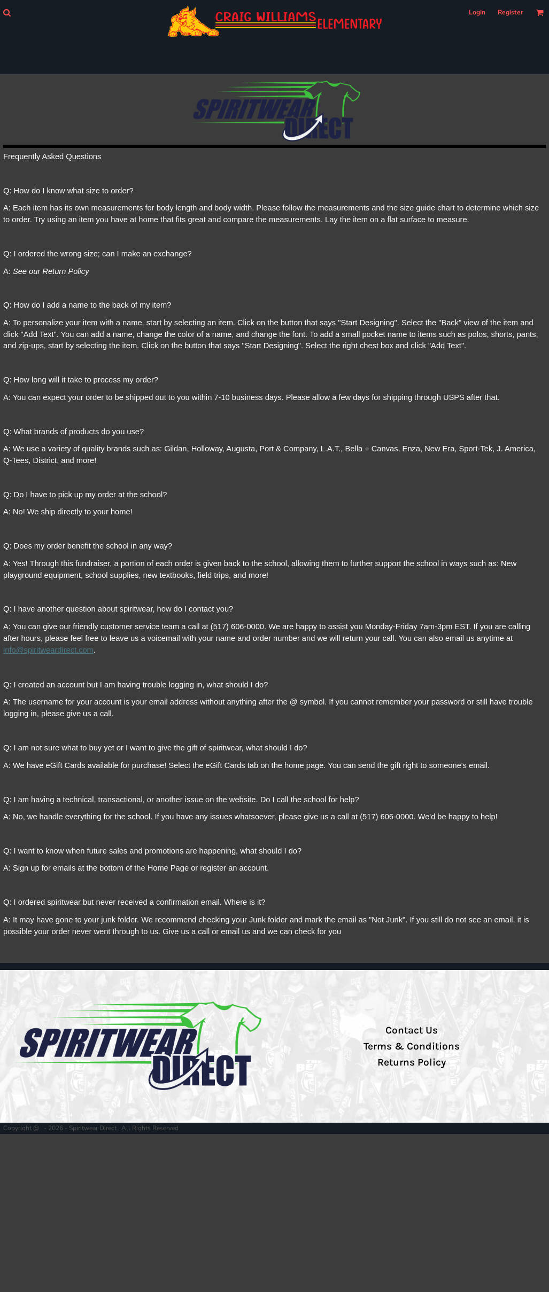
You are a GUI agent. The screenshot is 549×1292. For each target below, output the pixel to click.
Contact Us (411, 1030)
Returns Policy (411, 1062)
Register (510, 12)
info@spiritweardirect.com (48, 650)
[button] (7, 13)
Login (477, 12)
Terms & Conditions (412, 1046)
